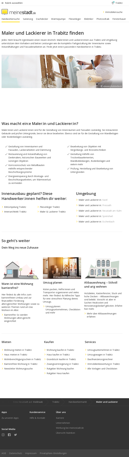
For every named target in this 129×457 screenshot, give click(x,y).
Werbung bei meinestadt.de (70, 427)
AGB (4, 453)
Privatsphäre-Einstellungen (53, 453)
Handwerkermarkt (78, 401)
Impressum (31, 453)
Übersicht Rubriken (65, 432)
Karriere (60, 417)
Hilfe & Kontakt (37, 417)
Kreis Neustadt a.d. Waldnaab (28, 401)
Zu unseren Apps (10, 417)
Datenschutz (15, 453)
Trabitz (55, 401)
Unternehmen (63, 422)
